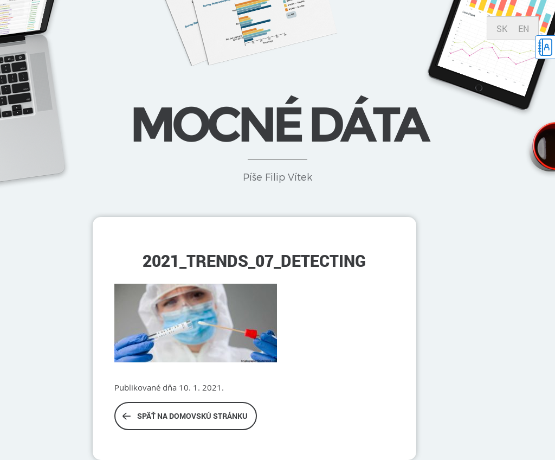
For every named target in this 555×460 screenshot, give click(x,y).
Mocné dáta (277, 124)
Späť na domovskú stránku (185, 416)
